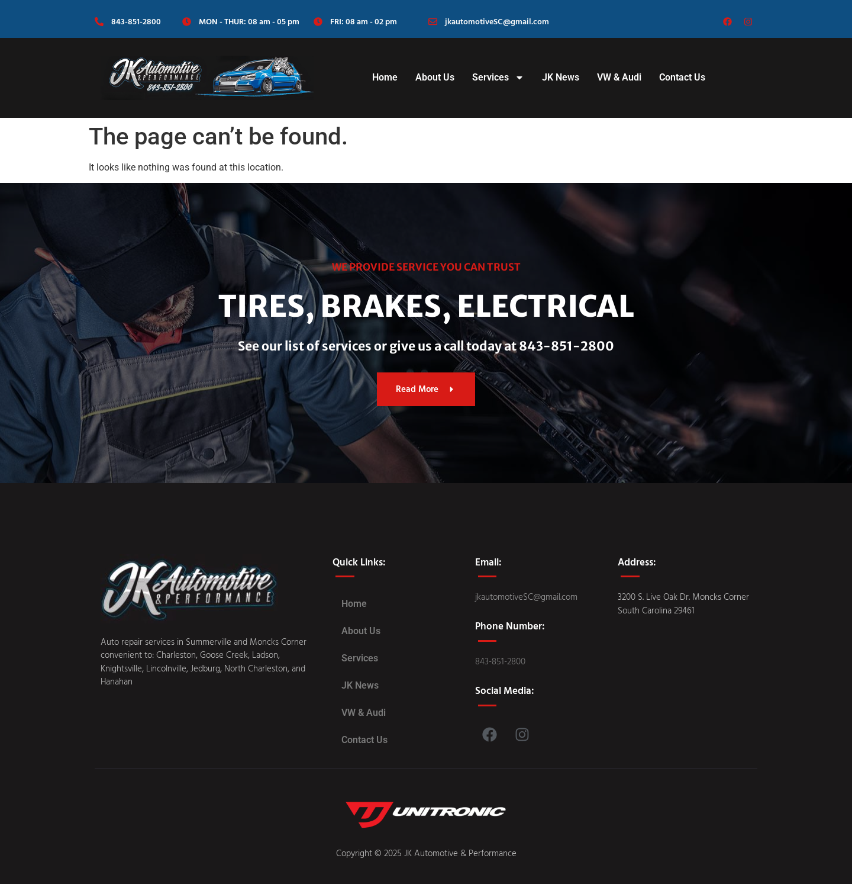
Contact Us (682, 77)
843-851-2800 (136, 21)
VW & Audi (619, 77)
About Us (434, 77)
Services (498, 77)
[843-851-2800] (99, 21)
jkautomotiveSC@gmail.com (497, 21)
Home (385, 77)
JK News (560, 77)
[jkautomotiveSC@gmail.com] (432, 21)
